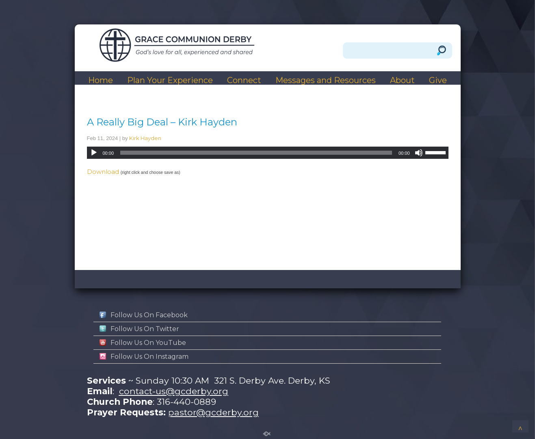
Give (438, 80)
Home (100, 80)
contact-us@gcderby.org (173, 391)
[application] (267, 153)
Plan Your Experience (170, 80)
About (402, 80)
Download (103, 172)
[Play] (94, 153)
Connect (244, 80)
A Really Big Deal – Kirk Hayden (162, 122)
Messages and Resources (325, 80)
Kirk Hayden (145, 138)
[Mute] (419, 153)
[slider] (256, 153)
